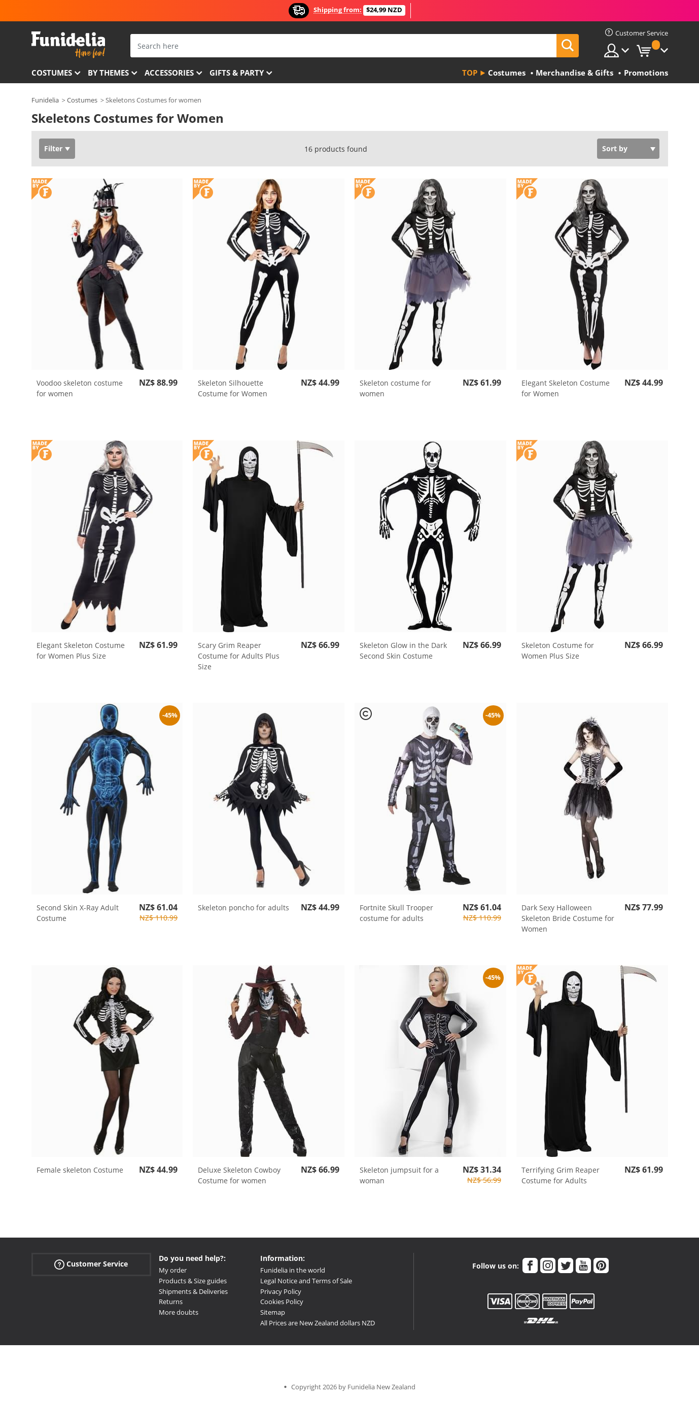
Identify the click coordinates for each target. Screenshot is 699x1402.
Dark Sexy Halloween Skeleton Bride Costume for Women (567, 918)
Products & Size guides (193, 1280)
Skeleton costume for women (395, 388)
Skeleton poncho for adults (243, 907)
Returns (171, 1301)
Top (469, 72)
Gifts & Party (236, 72)
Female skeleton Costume (80, 1170)
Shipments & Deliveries (193, 1291)
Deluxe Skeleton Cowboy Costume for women (239, 1175)
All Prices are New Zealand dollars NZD (317, 1322)
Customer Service (91, 1264)
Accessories (169, 72)
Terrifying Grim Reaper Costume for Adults (560, 1175)
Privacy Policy (280, 1291)
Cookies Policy (281, 1301)
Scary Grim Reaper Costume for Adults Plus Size (238, 655)
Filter (53, 148)
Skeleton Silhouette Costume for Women (232, 388)
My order (173, 1270)
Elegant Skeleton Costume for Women (565, 388)
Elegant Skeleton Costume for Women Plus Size (81, 650)
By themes (108, 72)
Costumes (51, 72)
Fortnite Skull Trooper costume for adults (396, 913)
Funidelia (45, 100)
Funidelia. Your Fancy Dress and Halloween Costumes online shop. (68, 44)
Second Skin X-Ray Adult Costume (78, 913)
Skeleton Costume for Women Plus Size (557, 650)
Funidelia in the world (292, 1270)
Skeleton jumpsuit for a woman (399, 1175)
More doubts (178, 1312)
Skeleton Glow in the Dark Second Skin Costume (403, 650)
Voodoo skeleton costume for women (80, 388)
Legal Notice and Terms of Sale (306, 1280)
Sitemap (272, 1312)
